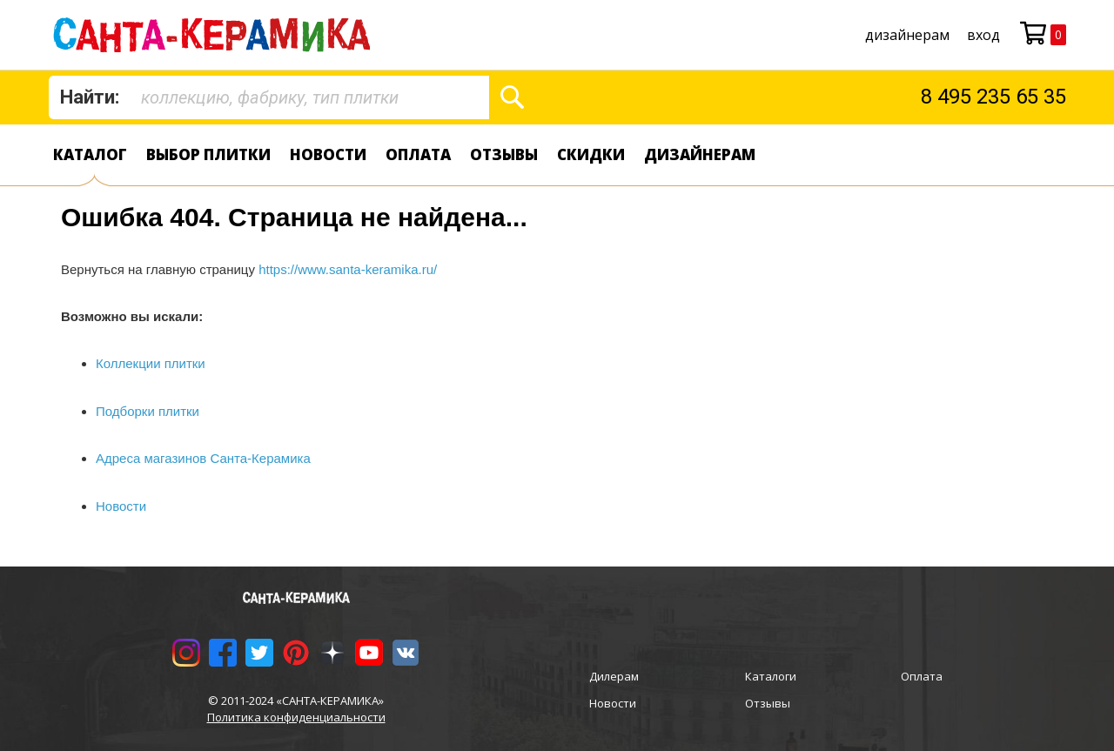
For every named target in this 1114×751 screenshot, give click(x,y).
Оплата (418, 154)
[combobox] (269, 97)
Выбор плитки (208, 154)
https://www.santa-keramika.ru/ (347, 269)
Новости (328, 154)
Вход (983, 34)
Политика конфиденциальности (296, 717)
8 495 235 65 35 (993, 96)
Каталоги (770, 676)
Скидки (591, 154)
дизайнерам (907, 34)
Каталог (90, 154)
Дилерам (614, 676)
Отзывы (504, 154)
